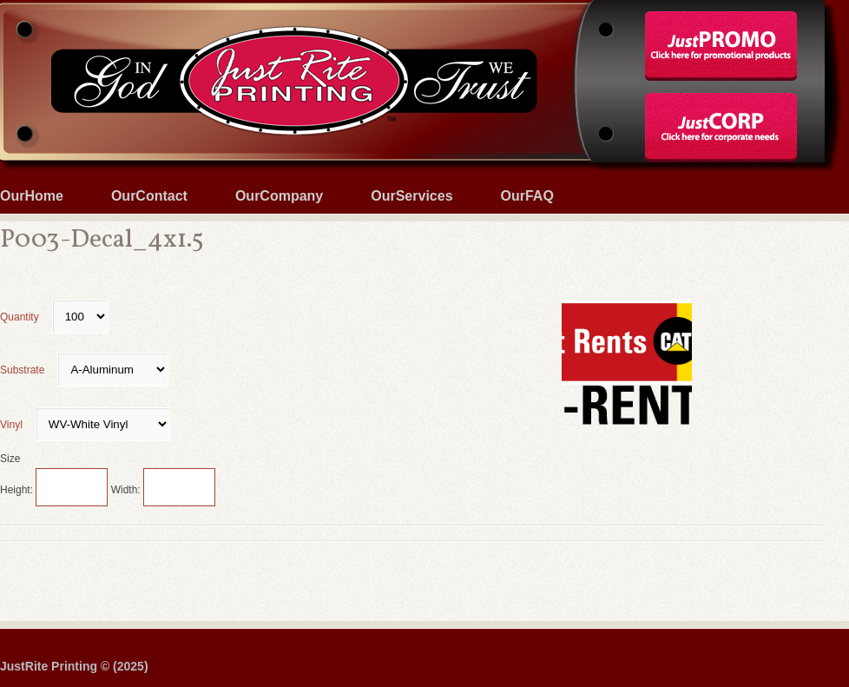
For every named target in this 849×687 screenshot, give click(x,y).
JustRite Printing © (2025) (74, 666)
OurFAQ (527, 195)
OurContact (149, 195)
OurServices (411, 195)
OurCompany (279, 195)
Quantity (54, 317)
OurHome (31, 195)
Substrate (84, 370)
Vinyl (85, 425)
